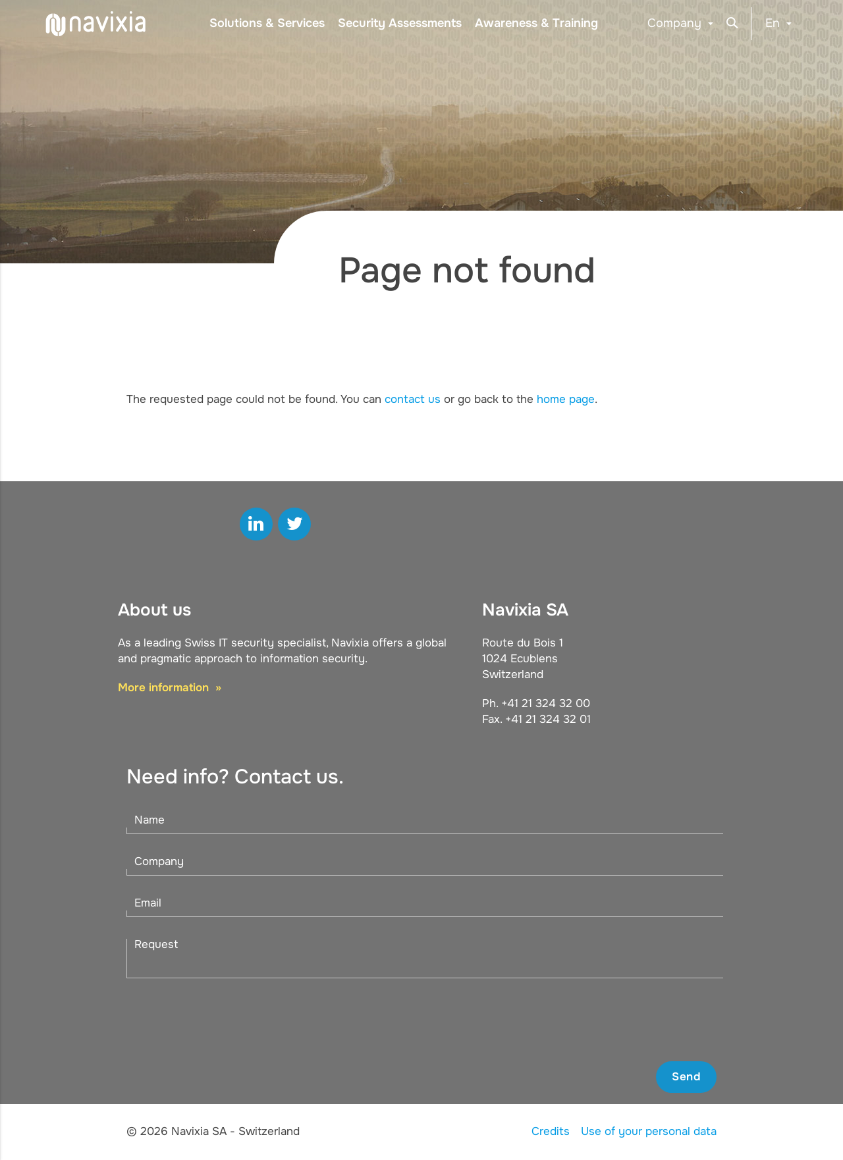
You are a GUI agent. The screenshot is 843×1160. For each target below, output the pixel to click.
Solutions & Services (267, 23)
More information (165, 688)
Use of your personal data (649, 1131)
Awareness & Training (536, 23)
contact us (413, 399)
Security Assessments (400, 23)
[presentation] (616, 1019)
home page (566, 399)
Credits (550, 1131)
